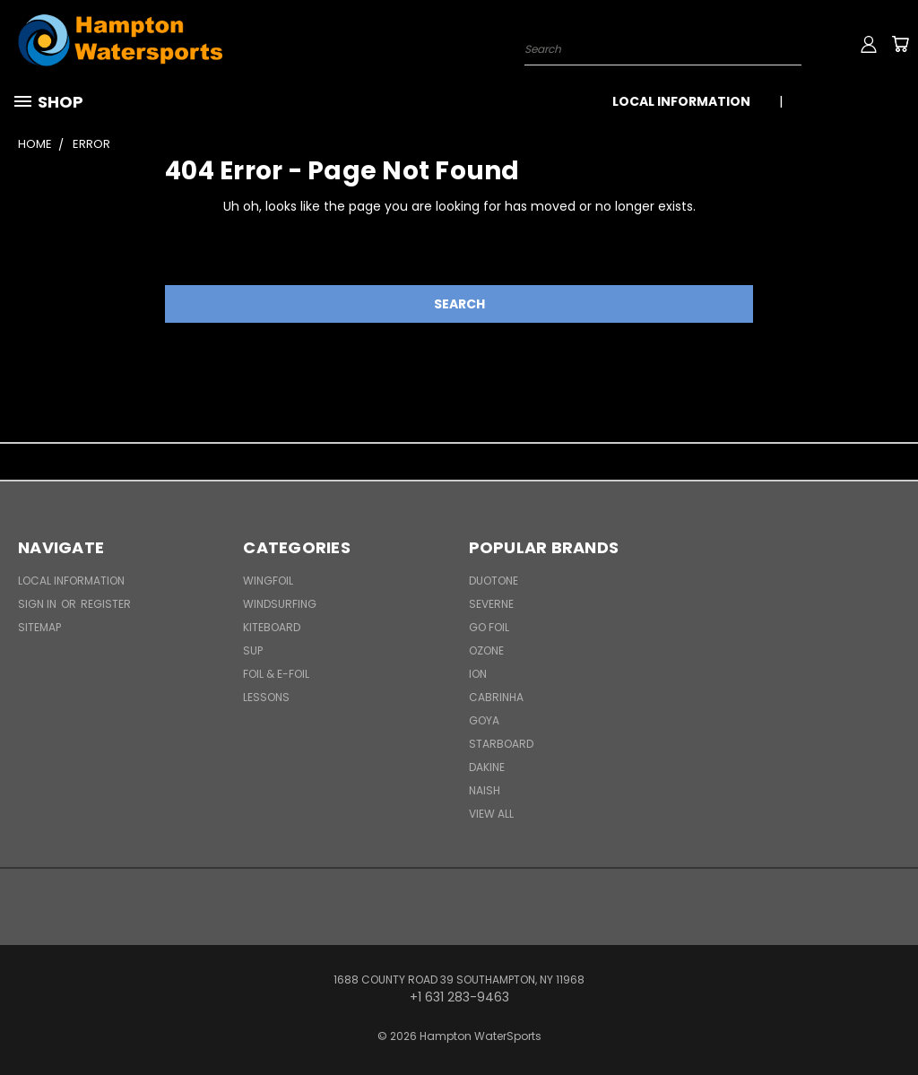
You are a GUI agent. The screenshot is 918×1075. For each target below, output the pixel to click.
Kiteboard (271, 627)
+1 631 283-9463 (853, 101)
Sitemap (39, 627)
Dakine (487, 767)
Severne (491, 603)
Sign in (38, 603)
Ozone (486, 650)
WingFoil (268, 580)
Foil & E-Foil (276, 673)
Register (106, 603)
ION (478, 673)
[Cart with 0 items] (900, 44)
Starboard (501, 743)
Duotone (493, 580)
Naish (484, 790)
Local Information (681, 101)
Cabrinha (496, 697)
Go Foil (489, 627)
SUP (253, 650)
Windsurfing (279, 603)
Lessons (266, 697)
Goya (484, 720)
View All (491, 813)
